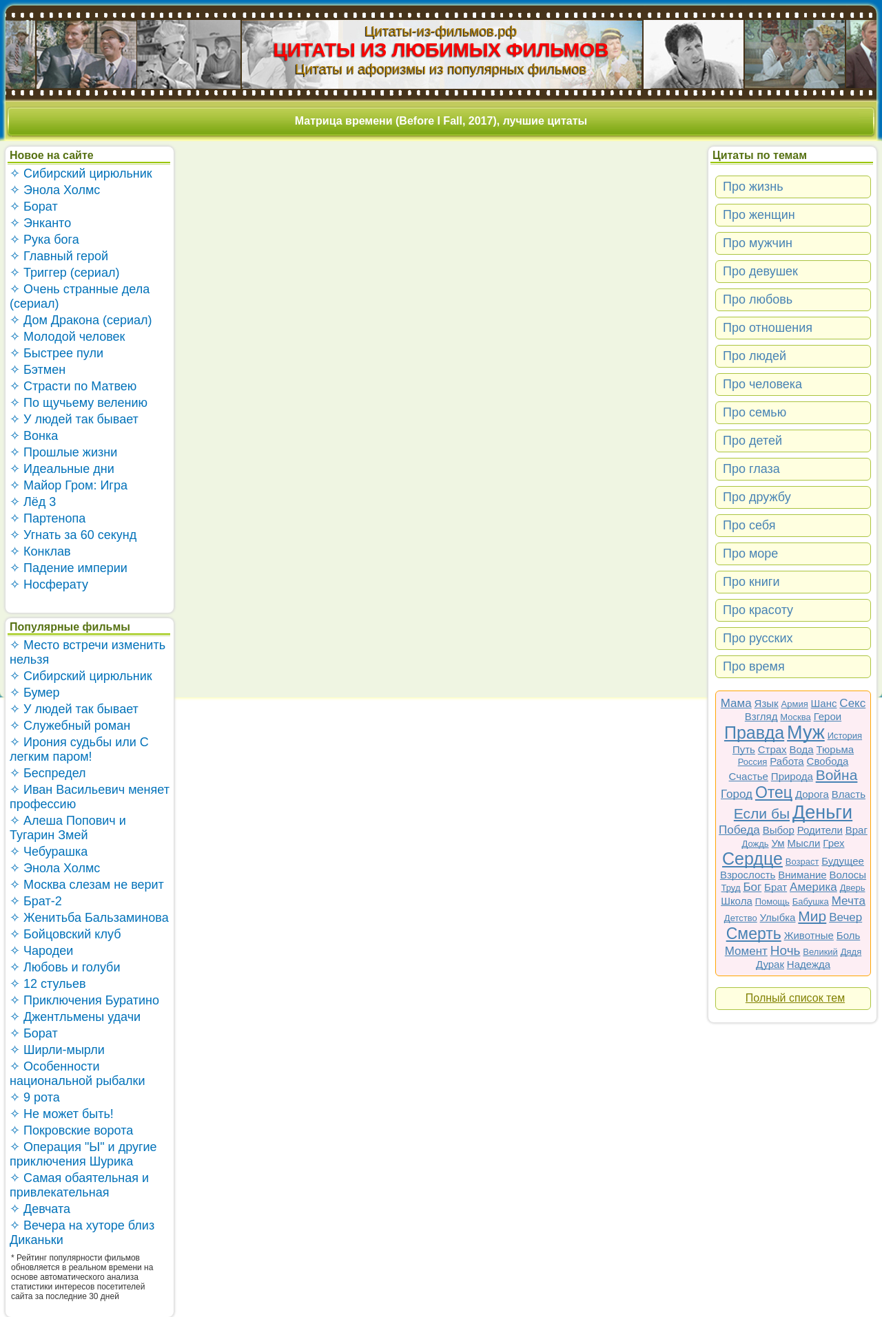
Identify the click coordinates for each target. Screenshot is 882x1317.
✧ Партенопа (47, 518)
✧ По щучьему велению (78, 403)
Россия (753, 762)
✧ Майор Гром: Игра (68, 485)
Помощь (772, 901)
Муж (806, 732)
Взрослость (748, 875)
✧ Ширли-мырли (57, 1050)
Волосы (848, 875)
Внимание (802, 875)
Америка (813, 887)
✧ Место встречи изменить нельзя (87, 652)
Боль (848, 935)
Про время (754, 666)
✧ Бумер (35, 692)
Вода (802, 749)
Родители (820, 830)
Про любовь (757, 299)
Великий (820, 952)
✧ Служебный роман (70, 726)
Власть (848, 794)
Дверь (852, 888)
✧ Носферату (49, 584)
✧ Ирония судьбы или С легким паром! (79, 749)
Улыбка (778, 917)
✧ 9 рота (35, 1097)
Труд (731, 888)
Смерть (753, 933)
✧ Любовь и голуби (65, 967)
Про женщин (759, 215)
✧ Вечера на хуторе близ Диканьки (82, 1233)
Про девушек (760, 271)
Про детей (752, 440)
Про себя (749, 525)
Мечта (848, 900)
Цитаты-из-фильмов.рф (441, 31)
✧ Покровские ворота (71, 1130)
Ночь (785, 950)
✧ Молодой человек (67, 337)
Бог (752, 887)
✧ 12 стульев (48, 984)
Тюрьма (835, 749)
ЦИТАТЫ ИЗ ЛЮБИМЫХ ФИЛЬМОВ (441, 50)
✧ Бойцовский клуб (65, 934)
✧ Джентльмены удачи (75, 1017)
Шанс (824, 703)
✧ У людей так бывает (74, 419)
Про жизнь (753, 186)
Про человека (762, 384)
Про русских (758, 638)
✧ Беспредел (48, 773)
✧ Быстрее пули (56, 353)
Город (736, 794)
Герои (828, 716)
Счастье (748, 776)
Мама (736, 703)
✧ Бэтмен (37, 370)
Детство (740, 918)
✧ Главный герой (59, 256)
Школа (736, 901)
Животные (809, 935)
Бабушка (810, 901)
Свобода (828, 761)
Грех (833, 843)
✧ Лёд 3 (33, 502)
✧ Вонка (34, 436)
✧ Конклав (40, 551)
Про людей (754, 356)
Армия (794, 704)
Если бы (762, 813)
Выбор (778, 830)
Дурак (770, 964)
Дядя (851, 952)
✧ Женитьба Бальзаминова (89, 918)
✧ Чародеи (41, 951)
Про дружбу (757, 497)
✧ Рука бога (44, 239)
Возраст (802, 861)
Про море (750, 553)
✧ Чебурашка (49, 851)
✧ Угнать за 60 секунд (73, 535)
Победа (739, 829)
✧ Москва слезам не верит (87, 885)
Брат (775, 887)
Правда (754, 732)
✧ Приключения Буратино (84, 1000)
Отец (773, 792)
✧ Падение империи (68, 568)
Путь (743, 749)
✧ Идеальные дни (62, 469)
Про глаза (751, 469)
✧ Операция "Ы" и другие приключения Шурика (83, 1154)
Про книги (751, 582)
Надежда (808, 964)
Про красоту (758, 610)
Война (837, 775)
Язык (767, 703)
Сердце (752, 858)
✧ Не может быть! (62, 1114)
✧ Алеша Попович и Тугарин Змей (68, 828)
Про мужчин (757, 243)
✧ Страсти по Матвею (73, 386)
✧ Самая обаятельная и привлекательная (79, 1185)
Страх (772, 749)
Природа (792, 776)
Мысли (804, 843)
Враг (856, 830)
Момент (746, 951)
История (845, 735)
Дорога (812, 794)
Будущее (842, 861)
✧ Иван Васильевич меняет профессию (90, 797)
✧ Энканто (40, 223)
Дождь (755, 844)
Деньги (822, 812)
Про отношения (767, 328)
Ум (777, 843)
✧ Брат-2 (36, 901)
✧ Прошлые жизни (63, 452)
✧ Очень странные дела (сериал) (80, 296)
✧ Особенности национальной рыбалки (77, 1074)
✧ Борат (34, 206)
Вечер (845, 917)
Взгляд (761, 716)
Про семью (754, 412)
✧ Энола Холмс (55, 190)
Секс (852, 703)
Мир (812, 916)
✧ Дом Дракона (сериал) (81, 320)
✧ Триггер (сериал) (64, 273)
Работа (787, 761)
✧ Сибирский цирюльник (81, 173)
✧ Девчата (40, 1209)
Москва (795, 717)
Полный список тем (795, 998)
